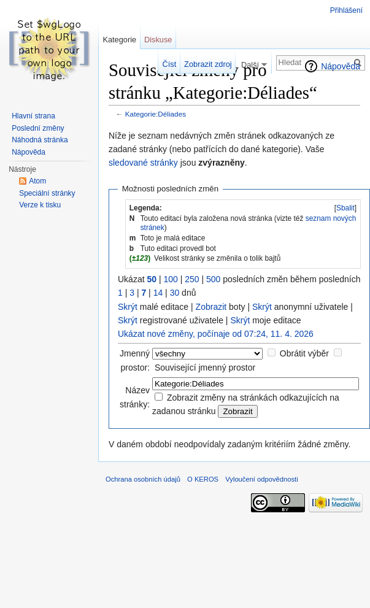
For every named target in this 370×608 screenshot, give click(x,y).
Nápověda (340, 66)
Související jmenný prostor (205, 367)
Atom (37, 181)
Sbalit (345, 208)
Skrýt (127, 307)
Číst (170, 64)
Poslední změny (38, 128)
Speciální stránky (47, 193)
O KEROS (202, 479)
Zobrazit (211, 307)
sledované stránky (143, 162)
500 (213, 279)
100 (170, 279)
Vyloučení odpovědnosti (261, 479)
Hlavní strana (33, 116)
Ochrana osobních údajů (143, 479)
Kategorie (119, 39)
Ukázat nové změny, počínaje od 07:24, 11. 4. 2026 (216, 334)
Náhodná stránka (39, 140)
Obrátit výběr (304, 353)
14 (158, 293)
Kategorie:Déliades (155, 114)
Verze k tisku (40, 205)
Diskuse (158, 39)
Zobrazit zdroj (208, 64)
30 (175, 293)
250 (192, 279)
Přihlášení (346, 10)
